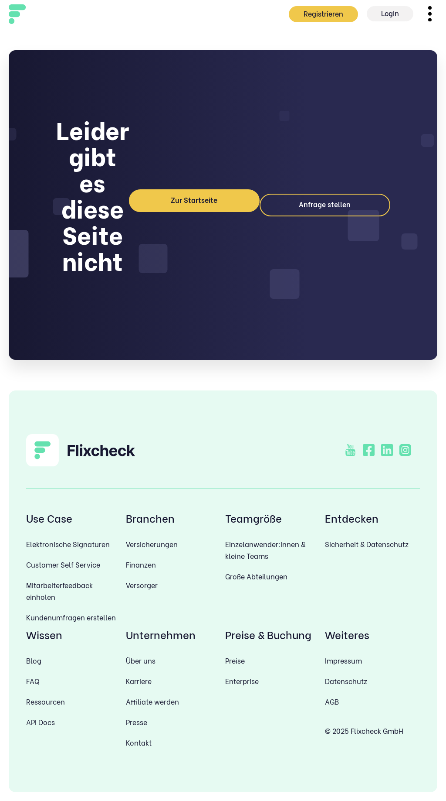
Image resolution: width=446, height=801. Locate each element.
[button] (429, 13)
